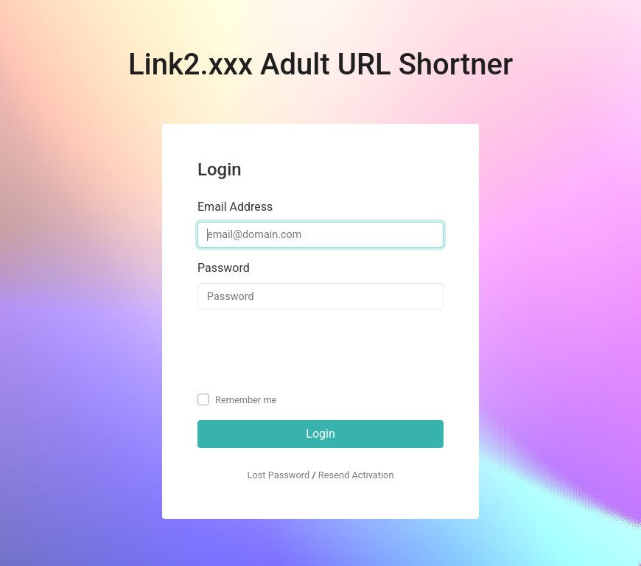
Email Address (235, 207)
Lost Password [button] (279, 475)
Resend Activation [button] (356, 475)
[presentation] (309, 350)
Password (223, 268)
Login (320, 434)
